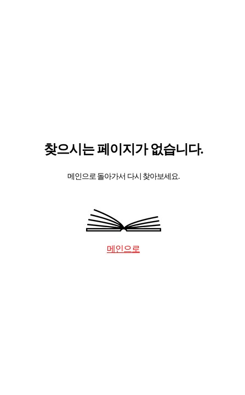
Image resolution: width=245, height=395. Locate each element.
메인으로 (123, 248)
